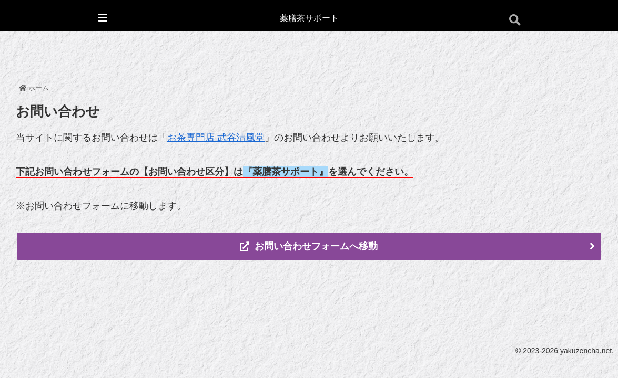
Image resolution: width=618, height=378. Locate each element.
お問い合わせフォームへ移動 (309, 246)
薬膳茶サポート (309, 18)
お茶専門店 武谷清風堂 (216, 137)
